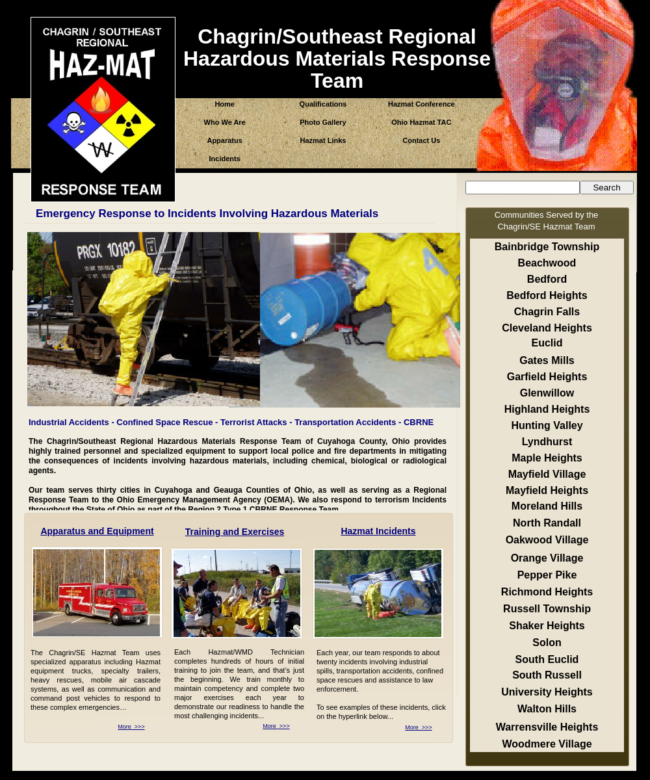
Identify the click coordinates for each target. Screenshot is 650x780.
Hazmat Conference (421, 104)
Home (224, 104)
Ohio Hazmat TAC (421, 122)
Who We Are (225, 122)
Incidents (224, 158)
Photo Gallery (323, 122)
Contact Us (421, 140)
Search (606, 187)
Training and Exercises (235, 531)
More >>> (131, 726)
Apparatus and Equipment (96, 531)
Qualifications (323, 104)
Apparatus (224, 140)
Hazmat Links (323, 140)
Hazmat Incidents (378, 531)
